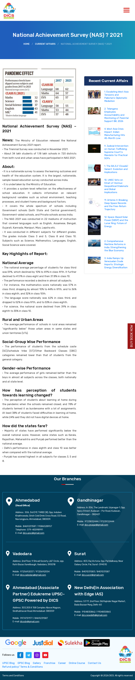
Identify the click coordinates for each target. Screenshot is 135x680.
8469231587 (29, 526)
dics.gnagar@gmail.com (96, 525)
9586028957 (45, 526)
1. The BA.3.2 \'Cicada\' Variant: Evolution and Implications (116, 169)
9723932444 (107, 521)
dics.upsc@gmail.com (33, 533)
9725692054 (43, 571)
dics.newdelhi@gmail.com (94, 615)
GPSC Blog (24, 663)
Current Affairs (45, 44)
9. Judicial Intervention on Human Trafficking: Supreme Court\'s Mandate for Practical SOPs (116, 152)
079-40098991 (35, 529)
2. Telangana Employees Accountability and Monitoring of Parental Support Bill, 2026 (116, 115)
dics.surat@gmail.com (93, 575)
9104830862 (88, 612)
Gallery (37, 663)
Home (26, 44)
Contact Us (94, 663)
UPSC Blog (8, 663)
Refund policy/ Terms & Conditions (22, 666)
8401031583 (88, 571)
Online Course (77, 663)
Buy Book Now (131, 336)
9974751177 (26, 618)
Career (62, 663)
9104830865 (104, 612)
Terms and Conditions (13, 675)
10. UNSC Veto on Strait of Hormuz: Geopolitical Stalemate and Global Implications (116, 186)
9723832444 (91, 521)
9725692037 (27, 571)
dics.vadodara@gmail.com (33, 575)
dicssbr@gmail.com (29, 621)
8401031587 (103, 571)
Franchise (49, 663)
